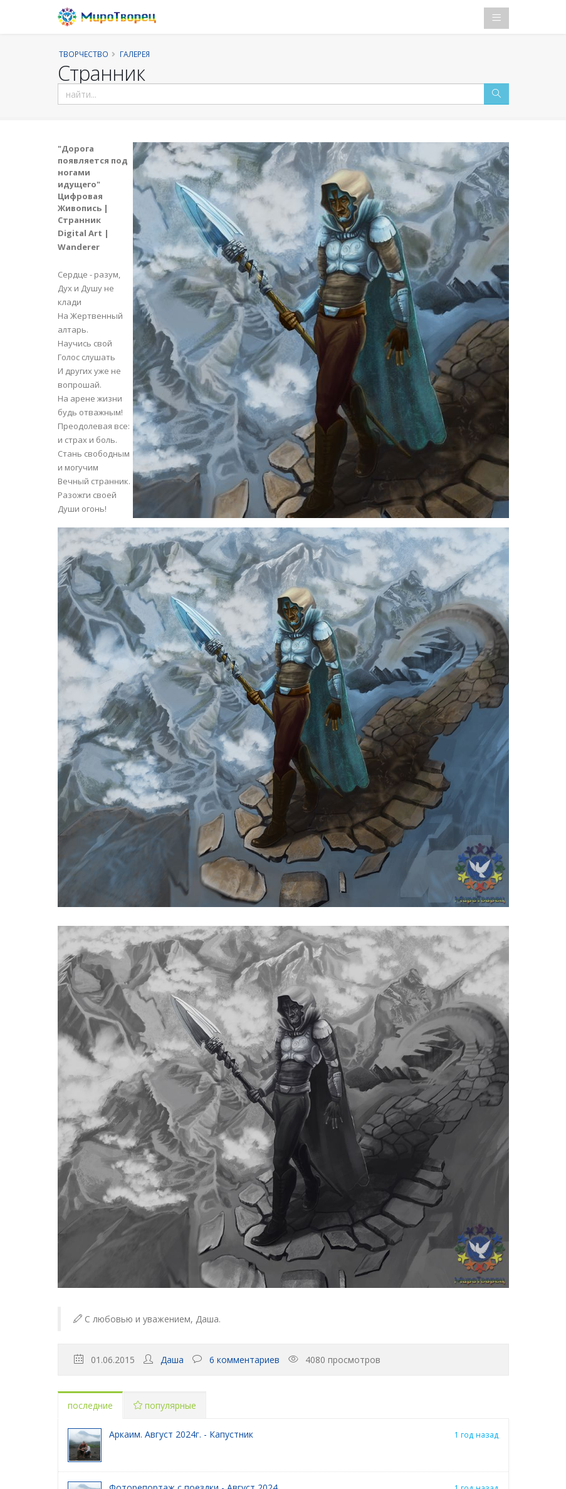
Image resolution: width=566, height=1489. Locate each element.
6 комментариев (244, 1360)
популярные (165, 1405)
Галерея (135, 54)
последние (90, 1405)
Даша (172, 1360)
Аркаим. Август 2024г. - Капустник (181, 1434)
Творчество (83, 54)
